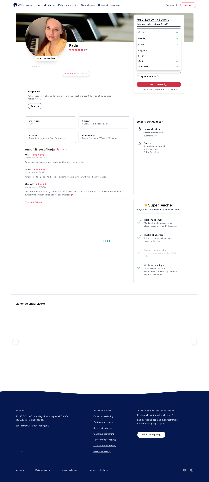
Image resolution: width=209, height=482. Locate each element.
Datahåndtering (42, 470)
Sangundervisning (102, 428)
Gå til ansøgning (151, 434)
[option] (159, 32)
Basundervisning (102, 451)
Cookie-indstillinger (99, 470)
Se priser (35, 106)
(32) (86, 50)
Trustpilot (20, 451)
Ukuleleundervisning (103, 433)
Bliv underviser (88, 5)
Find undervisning (46, 5)
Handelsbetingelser (70, 470)
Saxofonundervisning (104, 439)
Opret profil (171, 5)
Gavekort (103, 5)
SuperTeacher (154, 209)
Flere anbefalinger (33, 202)
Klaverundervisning (103, 416)
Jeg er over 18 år (150, 76)
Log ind (188, 5)
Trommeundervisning (104, 445)
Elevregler (20, 470)
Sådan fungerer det (67, 5)
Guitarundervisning (103, 422)
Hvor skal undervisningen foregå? (152, 24)
